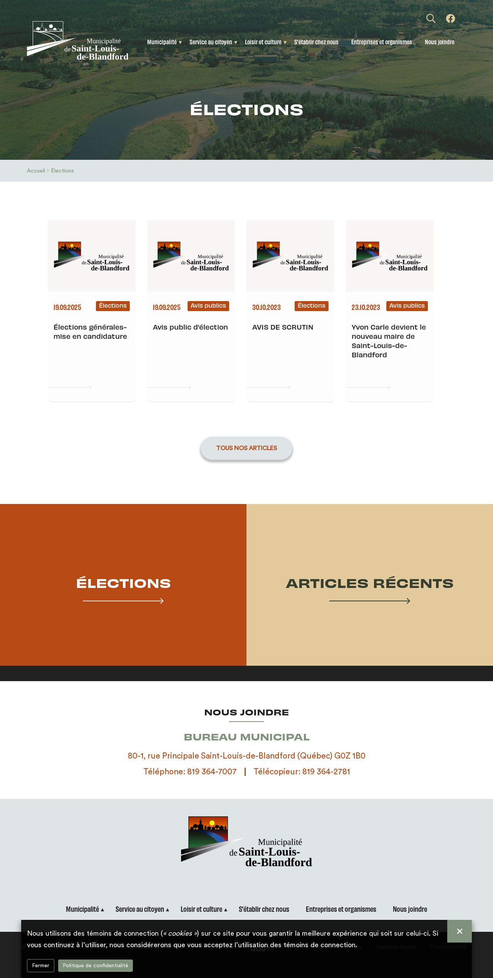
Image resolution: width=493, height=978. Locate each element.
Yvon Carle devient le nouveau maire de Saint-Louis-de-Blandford (389, 340)
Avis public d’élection (190, 326)
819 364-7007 (212, 772)
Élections (113, 305)
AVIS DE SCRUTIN (283, 326)
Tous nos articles (246, 448)
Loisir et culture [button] (263, 41)
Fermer (40, 965)
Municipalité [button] (162, 41)
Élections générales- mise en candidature (90, 331)
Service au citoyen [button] (210, 41)
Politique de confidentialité (95, 965)
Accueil (36, 171)
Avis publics (208, 305)
